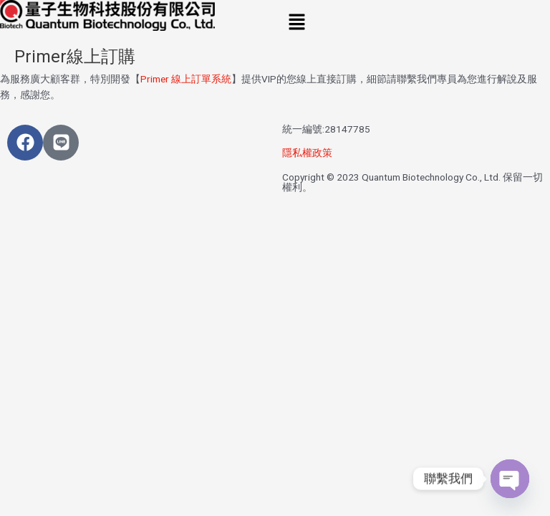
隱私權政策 (307, 152)
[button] (412, 23)
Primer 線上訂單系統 (185, 79)
